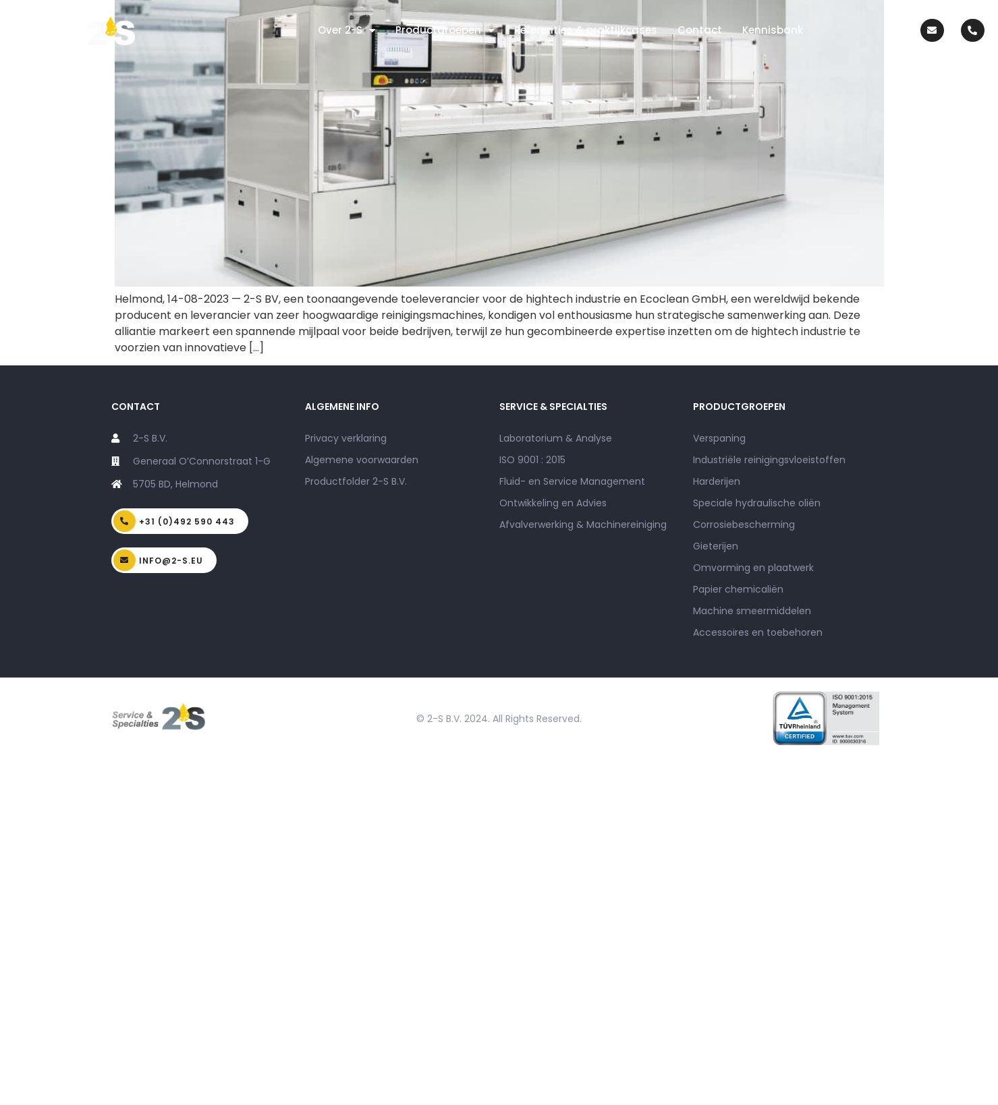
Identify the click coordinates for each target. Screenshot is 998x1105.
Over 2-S (346, 30)
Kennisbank (772, 30)
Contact (699, 30)
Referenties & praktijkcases (585, 30)
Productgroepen (444, 30)
